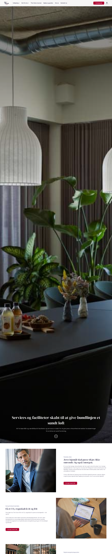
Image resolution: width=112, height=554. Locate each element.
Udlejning (16, 3)
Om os (57, 3)
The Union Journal (36, 3)
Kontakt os (64, 3)
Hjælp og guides (48, 3)
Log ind (106, 3)
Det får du (25, 3)
